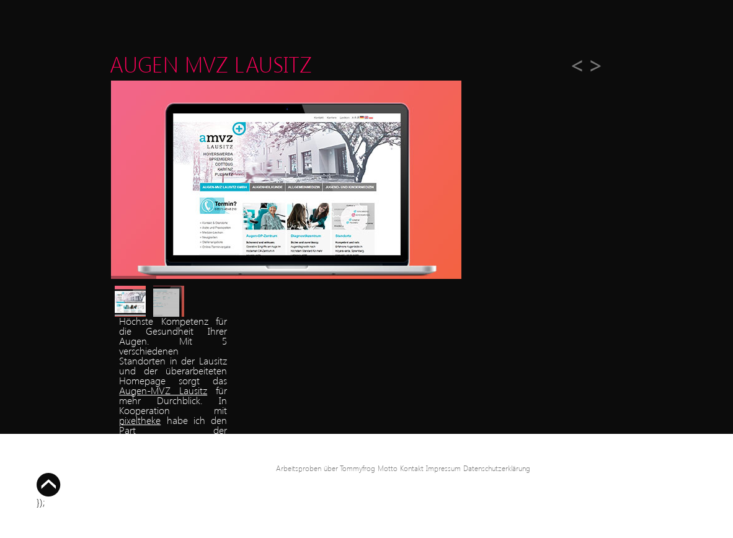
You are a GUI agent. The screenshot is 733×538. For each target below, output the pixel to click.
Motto (388, 468)
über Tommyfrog (349, 468)
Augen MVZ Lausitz (211, 63)
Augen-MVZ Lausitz (163, 390)
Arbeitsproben (298, 468)
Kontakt (412, 468)
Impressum (443, 468)
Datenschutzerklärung (496, 468)
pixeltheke (140, 419)
